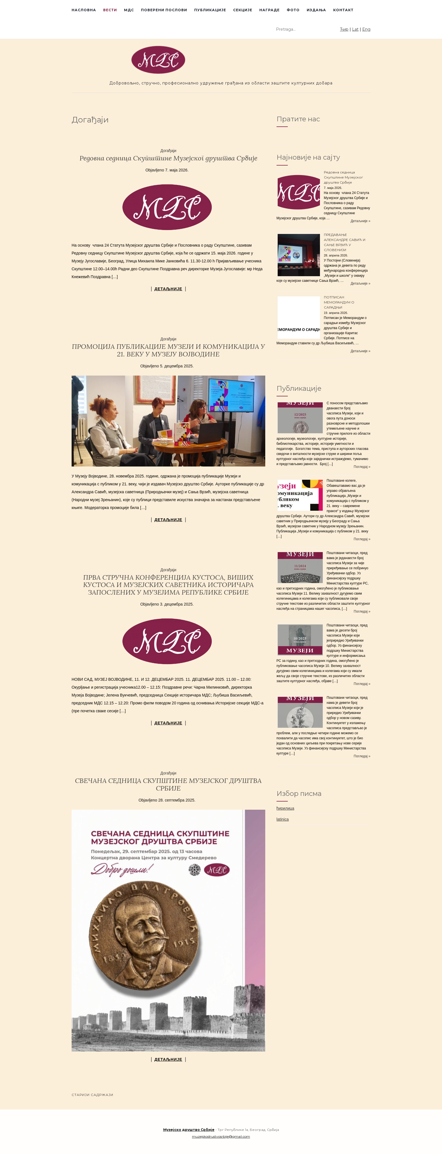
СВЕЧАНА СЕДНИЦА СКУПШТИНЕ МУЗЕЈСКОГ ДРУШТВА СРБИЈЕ (168, 784)
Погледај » (362, 467)
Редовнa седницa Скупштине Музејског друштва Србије (168, 158)
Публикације (210, 10)
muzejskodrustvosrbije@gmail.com (221, 1136)
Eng (366, 29)
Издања (316, 10)
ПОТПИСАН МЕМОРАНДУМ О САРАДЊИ (339, 302)
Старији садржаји (92, 1095)
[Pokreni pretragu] (336, 29)
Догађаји (168, 150)
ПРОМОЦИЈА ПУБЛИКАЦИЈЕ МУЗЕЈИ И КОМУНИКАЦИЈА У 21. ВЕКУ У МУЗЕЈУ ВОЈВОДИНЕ (168, 350)
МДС (129, 10)
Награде (269, 10)
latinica (283, 819)
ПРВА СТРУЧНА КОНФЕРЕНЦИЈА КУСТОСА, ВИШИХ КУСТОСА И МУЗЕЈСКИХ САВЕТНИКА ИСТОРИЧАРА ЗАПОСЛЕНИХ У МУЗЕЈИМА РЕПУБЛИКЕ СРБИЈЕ (168, 585)
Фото (293, 10)
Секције (242, 10)
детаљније (168, 289)
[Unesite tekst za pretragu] (303, 29)
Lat (355, 29)
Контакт (343, 10)
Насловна (84, 10)
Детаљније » (360, 221)
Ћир (344, 29)
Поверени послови (164, 10)
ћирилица (285, 808)
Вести (110, 10)
